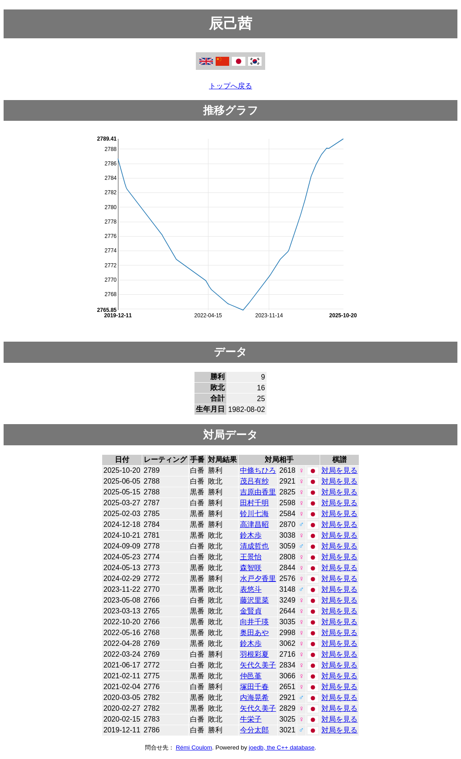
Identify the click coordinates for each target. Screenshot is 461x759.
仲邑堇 (251, 676)
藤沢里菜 (254, 600)
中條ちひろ (258, 470)
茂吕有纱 (254, 481)
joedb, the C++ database (282, 747)
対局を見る (339, 470)
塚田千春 (254, 686)
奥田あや (254, 632)
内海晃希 (254, 697)
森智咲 (251, 568)
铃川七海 (254, 513)
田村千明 (254, 503)
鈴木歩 (251, 535)
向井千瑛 (254, 622)
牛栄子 (251, 719)
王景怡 (251, 557)
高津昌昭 (254, 524)
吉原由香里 (258, 492)
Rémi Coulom (194, 747)
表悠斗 (251, 589)
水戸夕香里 (258, 578)
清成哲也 (254, 546)
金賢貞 (251, 611)
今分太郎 (254, 730)
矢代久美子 (258, 665)
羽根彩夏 (254, 654)
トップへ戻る (230, 86)
